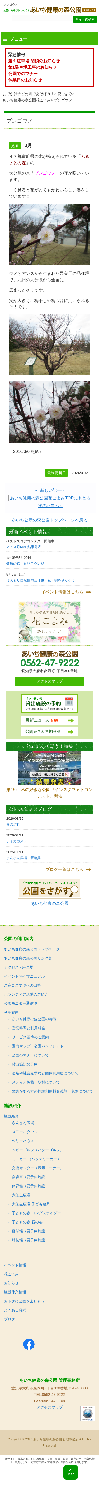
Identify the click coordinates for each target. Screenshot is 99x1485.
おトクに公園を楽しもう (24, 1301)
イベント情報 (15, 1265)
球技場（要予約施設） (30, 1240)
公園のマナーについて (30, 1055)
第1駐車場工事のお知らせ (32, 67)
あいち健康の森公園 (50, 903)
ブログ (9, 1319)
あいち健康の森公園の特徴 (34, 1019)
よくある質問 (15, 1310)
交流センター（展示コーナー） (38, 1168)
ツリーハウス (23, 1141)
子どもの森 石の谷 (27, 1222)
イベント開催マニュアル (24, 976)
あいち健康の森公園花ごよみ (27, 100)
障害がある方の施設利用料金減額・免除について (52, 1091)
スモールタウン (25, 1132)
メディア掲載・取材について (36, 1082)
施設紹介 (11, 1116)
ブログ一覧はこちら (64, 869)
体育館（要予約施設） (30, 1186)
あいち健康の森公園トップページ (31, 949)
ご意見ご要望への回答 (22, 985)
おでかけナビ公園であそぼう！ (28, 94)
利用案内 (11, 1012)
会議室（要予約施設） (30, 1177)
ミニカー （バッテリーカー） (36, 1159)
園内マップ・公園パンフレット (38, 1046)
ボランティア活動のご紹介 (26, 994)
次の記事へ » (50, 505)
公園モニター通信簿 (20, 1003)
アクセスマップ (50, 681)
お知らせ (11, 1283)
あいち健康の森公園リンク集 (28, 958)
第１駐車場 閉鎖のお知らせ (34, 61)
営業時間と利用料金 (28, 1028)
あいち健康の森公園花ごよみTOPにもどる (50, 498)
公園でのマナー (23, 73)
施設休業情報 (15, 1292)
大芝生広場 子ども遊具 (31, 1204)
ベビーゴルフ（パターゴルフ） (38, 1150)
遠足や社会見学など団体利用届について (45, 1073)
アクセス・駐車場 (19, 967)
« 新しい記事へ (50, 490)
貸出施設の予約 (25, 1064)
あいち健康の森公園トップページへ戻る (50, 520)
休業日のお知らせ (25, 80)
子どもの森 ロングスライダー (36, 1213)
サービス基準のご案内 (30, 1037)
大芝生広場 (21, 1195)
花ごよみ (65, 94)
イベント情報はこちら (62, 592)
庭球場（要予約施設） (30, 1231)
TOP (70, 1474)
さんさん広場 (23, 1123)
